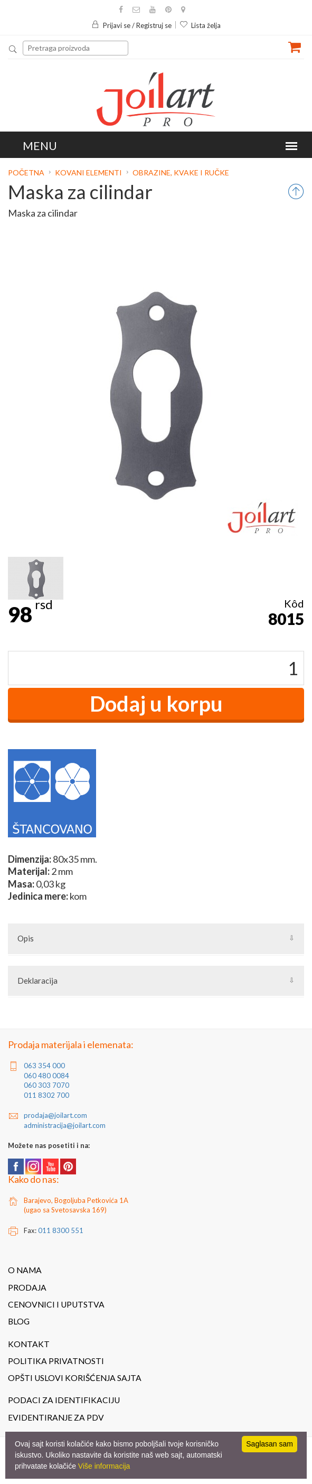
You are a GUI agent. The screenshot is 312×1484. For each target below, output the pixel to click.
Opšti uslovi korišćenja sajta (74, 1378)
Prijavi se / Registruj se (131, 25)
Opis (25, 938)
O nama (25, 1270)
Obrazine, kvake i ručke (181, 172)
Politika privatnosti (56, 1361)
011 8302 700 (46, 1095)
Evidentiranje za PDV (56, 1417)
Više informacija (104, 1466)
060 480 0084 (46, 1075)
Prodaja (27, 1287)
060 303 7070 (46, 1085)
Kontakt (29, 1344)
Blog (19, 1321)
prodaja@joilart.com (55, 1115)
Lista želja (200, 25)
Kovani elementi (88, 172)
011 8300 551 (60, 1230)
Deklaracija (37, 980)
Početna (27, 172)
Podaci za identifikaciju (64, 1400)
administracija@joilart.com (65, 1125)
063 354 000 (44, 1065)
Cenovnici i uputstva (56, 1304)
